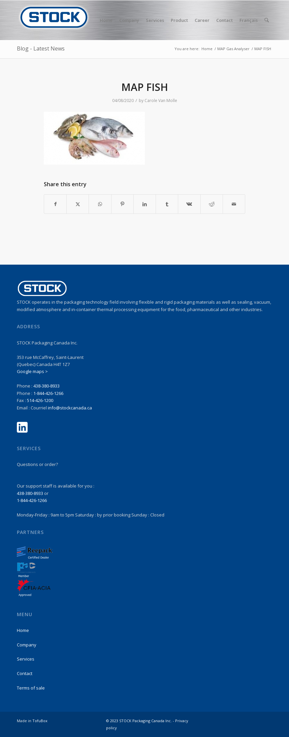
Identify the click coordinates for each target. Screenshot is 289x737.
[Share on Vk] (189, 204)
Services (25, 659)
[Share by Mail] (234, 204)
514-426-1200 (40, 400)
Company (26, 645)
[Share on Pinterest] (122, 204)
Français (248, 20)
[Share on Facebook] (55, 204)
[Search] (266, 20)
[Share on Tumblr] (167, 204)
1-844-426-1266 (48, 393)
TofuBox (39, 720)
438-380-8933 (46, 386)
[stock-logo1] (54, 20)
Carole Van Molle (160, 100)
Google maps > (32, 371)
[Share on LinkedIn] (145, 204)
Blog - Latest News (41, 48)
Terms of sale (31, 688)
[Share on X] (78, 204)
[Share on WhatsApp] (100, 204)
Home (23, 630)
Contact (24, 673)
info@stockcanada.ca (70, 408)
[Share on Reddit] (212, 204)
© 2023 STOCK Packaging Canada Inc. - (140, 720)
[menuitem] (106, 20)
